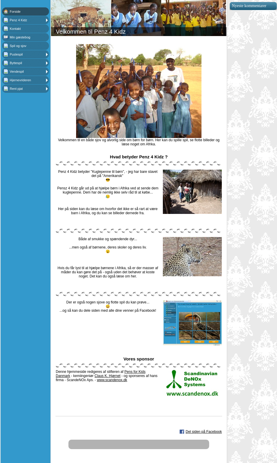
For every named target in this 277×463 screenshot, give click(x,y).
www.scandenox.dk (112, 380)
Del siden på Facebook (204, 432)
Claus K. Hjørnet (107, 376)
